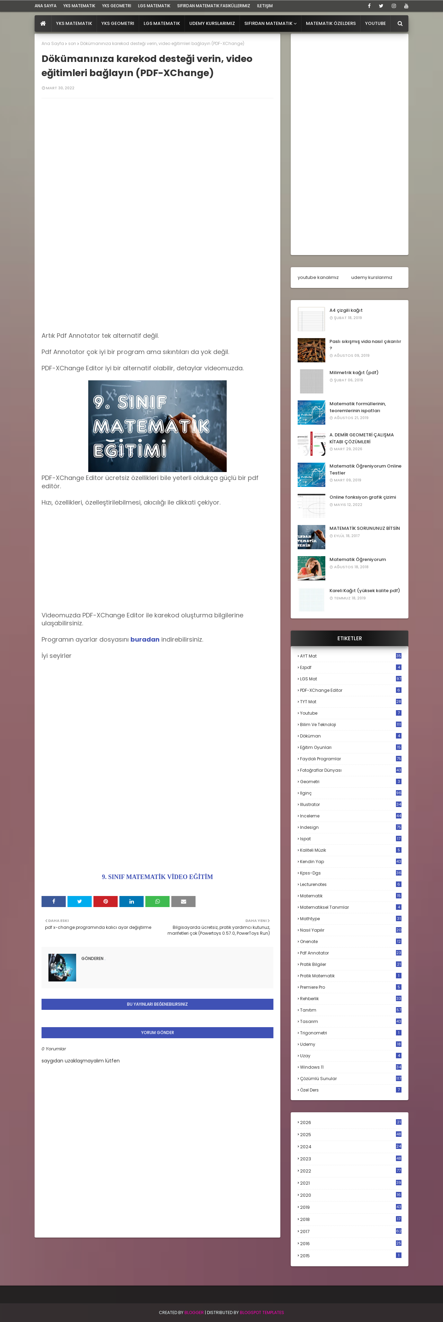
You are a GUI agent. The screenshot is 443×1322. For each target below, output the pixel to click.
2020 (350, 1195)
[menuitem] (43, 23)
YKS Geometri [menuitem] (117, 23)
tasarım (350, 1021)
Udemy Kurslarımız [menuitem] (212, 23)
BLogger (194, 1312)
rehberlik (350, 999)
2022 (350, 1171)
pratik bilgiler (350, 964)
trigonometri (350, 1033)
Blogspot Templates (262, 1312)
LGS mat (350, 679)
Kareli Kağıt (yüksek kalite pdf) (364, 590)
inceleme (350, 816)
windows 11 (350, 1067)
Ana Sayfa (53, 43)
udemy (350, 1044)
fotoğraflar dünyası (350, 770)
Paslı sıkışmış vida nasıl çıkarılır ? (365, 345)
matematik (350, 896)
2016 (350, 1243)
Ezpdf (350, 667)
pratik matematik (350, 976)
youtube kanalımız (318, 277)
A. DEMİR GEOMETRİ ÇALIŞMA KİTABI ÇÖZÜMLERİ (361, 438)
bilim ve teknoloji (350, 724)
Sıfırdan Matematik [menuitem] (268, 23)
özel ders (350, 1090)
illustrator (350, 804)
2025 (350, 1134)
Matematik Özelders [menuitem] (331, 23)
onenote (350, 941)
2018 (350, 1219)
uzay (350, 1056)
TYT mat (350, 702)
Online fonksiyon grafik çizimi (362, 497)
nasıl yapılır (350, 930)
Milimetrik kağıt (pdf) (354, 372)
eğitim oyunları (350, 747)
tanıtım (350, 1010)
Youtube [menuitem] (375, 23)
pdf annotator (350, 953)
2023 (350, 1159)
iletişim (265, 6)
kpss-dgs (350, 873)
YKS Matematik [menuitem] (74, 23)
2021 (350, 1183)
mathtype (350, 919)
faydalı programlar (350, 759)
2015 (350, 1255)
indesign (350, 827)
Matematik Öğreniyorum (357, 559)
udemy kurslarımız (371, 277)
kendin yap (350, 861)
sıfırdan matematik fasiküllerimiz (213, 6)
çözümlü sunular (350, 1078)
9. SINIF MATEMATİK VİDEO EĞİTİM (157, 876)
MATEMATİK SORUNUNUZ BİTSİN (364, 528)
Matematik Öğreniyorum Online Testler (365, 469)
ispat (350, 839)
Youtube (350, 713)
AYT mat (350, 656)
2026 (350, 1122)
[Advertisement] (157, 283)
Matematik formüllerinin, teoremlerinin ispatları (357, 407)
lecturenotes (350, 884)
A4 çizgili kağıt (346, 310)
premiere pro (350, 987)
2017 (350, 1231)
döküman (350, 736)
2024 (350, 1146)
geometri (350, 782)
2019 (350, 1207)
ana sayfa (45, 6)
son (72, 43)
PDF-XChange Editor (350, 690)
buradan (145, 639)
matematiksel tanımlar (350, 907)
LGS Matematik (154, 6)
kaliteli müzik (350, 850)
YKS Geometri (116, 6)
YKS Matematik (79, 6)
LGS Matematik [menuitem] (162, 23)
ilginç (350, 793)
